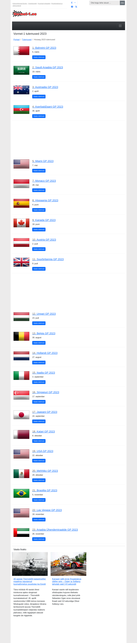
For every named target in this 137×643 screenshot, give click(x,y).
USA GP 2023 (42, 451)
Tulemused (27, 40)
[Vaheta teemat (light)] (73, 3)
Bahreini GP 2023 (44, 47)
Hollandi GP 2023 (44, 352)
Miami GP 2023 (42, 161)
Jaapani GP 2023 (44, 411)
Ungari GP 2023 (44, 313)
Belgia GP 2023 (43, 333)
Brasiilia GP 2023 (44, 490)
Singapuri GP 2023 (45, 392)
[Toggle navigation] (120, 25)
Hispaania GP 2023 (45, 200)
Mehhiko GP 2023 (45, 470)
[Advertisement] (69, 140)
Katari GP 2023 (43, 431)
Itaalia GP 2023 (43, 372)
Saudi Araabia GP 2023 (47, 67)
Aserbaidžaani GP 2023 (47, 106)
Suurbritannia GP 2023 (48, 259)
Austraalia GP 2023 (45, 87)
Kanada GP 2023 (44, 220)
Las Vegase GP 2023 (47, 510)
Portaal (17, 40)
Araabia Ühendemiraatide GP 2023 (55, 529)
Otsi (122, 3)
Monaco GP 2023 (44, 180)
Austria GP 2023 (44, 239)
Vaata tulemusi (39, 57)
